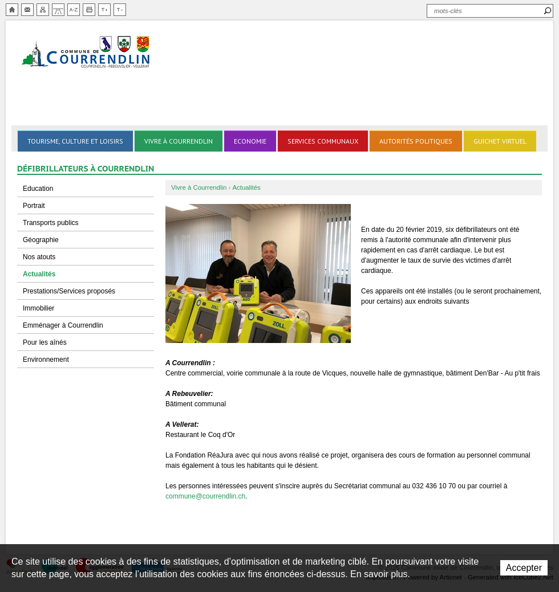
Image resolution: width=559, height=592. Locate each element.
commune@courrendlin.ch (205, 496)
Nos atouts (39, 257)
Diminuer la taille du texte (120, 9)
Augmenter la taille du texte (104, 9)
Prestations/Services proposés (69, 291)
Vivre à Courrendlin (178, 141)
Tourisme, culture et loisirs (75, 141)
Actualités (39, 274)
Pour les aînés (45, 342)
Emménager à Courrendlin (63, 325)
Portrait (34, 206)
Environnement (46, 360)
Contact (27, 9)
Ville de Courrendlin (86, 52)
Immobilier (38, 308)
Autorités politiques (415, 141)
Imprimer (89, 9)
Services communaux (322, 141)
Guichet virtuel (499, 141)
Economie (250, 141)
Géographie (41, 240)
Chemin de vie (58, 9)
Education (38, 189)
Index (73, 9)
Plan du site (43, 9)
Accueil (12, 9)
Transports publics (51, 223)
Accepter (524, 568)
